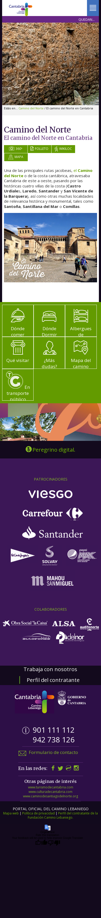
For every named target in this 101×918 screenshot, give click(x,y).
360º (15, 148)
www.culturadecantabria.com (50, 791)
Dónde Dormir (49, 323)
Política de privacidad (38, 813)
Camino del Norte (31, 108)
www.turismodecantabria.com (50, 787)
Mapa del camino (81, 354)
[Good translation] (41, 842)
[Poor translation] (54, 842)
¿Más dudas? (49, 354)
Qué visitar (18, 351)
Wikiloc (63, 148)
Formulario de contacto (53, 752)
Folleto (39, 148)
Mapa (15, 157)
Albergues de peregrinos (81, 326)
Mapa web (11, 813)
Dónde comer (17, 323)
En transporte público (18, 386)
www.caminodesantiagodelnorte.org (50, 796)
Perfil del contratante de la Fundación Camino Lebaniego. (63, 815)
